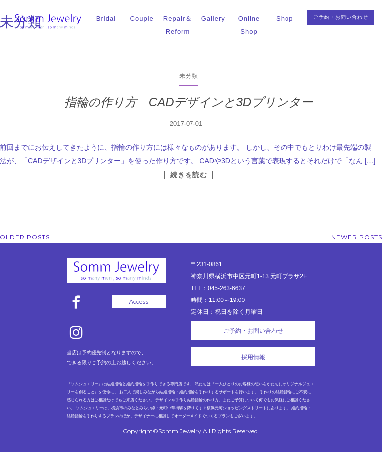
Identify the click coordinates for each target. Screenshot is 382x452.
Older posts (25, 237)
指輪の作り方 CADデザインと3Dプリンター (188, 102)
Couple (142, 18)
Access (139, 302)
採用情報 (253, 357)
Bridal (106, 18)
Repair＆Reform (177, 25)
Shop (284, 18)
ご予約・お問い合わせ (340, 17)
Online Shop (249, 25)
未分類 (188, 75)
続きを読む (188, 175)
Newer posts (356, 237)
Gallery (213, 18)
